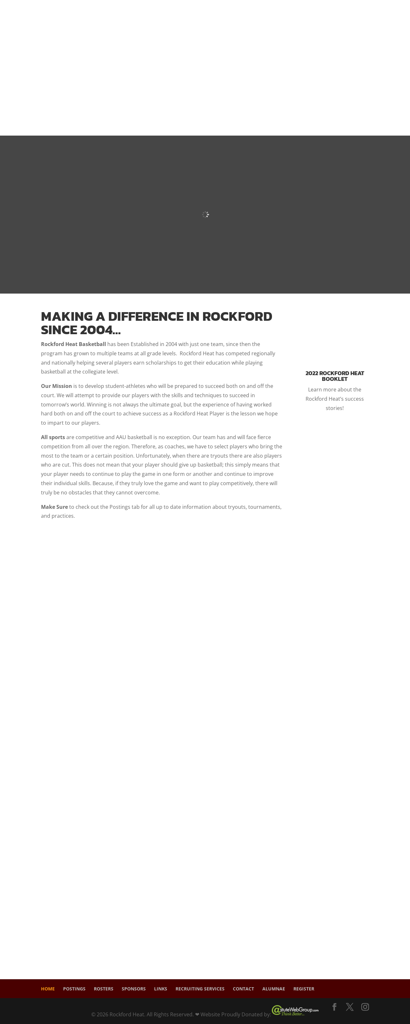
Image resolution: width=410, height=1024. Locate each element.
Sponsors (134, 989)
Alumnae (273, 989)
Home (48, 989)
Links (160, 989)
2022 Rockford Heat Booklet (335, 376)
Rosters (103, 989)
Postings (74, 989)
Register (303, 989)
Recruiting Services (200, 989)
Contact (243, 989)
